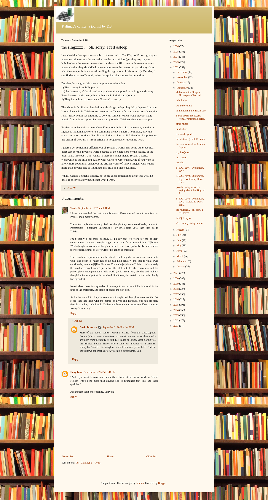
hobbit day (181, 100)
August (180, 229)
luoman (140, 483)
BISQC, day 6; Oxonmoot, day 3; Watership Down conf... (190, 179)
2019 (176, 283)
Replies (78, 321)
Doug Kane (76, 372)
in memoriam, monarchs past (191, 110)
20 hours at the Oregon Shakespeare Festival (188, 94)
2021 (176, 273)
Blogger (162, 483)
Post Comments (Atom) (88, 462)
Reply (73, 313)
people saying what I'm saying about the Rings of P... (190, 190)
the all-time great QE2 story (190, 139)
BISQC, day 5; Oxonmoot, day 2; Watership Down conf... (190, 201)
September (182, 88)
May (179, 245)
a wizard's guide (184, 134)
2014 (176, 310)
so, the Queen (183, 152)
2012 (176, 320)
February (181, 261)
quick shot (181, 129)
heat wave (181, 157)
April (179, 250)
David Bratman (88, 327)
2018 (176, 288)
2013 (176, 315)
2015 (176, 304)
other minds (182, 123)
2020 (176, 278)
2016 (176, 299)
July (178, 235)
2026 (176, 46)
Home (110, 456)
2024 (176, 56)
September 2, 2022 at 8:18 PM (99, 372)
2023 (176, 62)
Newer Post (68, 456)
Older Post (151, 456)
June (179, 240)
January (180, 266)
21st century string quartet (189, 223)
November (182, 77)
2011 (176, 325)
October (181, 82)
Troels (73, 208)
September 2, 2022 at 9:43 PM (118, 327)
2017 (176, 294)
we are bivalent (184, 105)
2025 (176, 51)
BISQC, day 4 (183, 218)
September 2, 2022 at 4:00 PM (94, 208)
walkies (180, 162)
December (182, 72)
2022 (176, 67)
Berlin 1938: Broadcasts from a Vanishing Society (190, 117)
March (180, 256)
